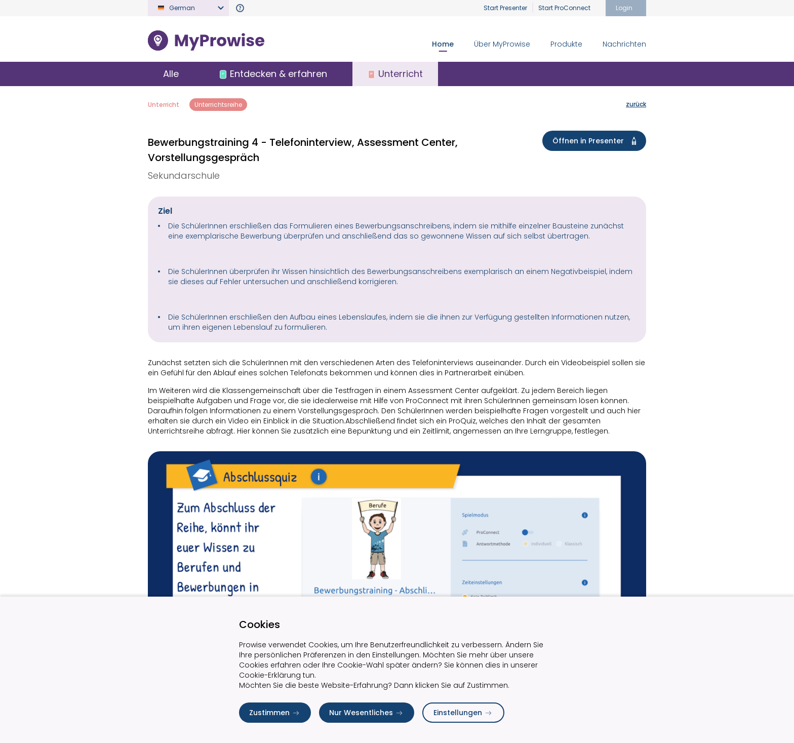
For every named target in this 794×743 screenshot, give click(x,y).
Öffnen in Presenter (596, 141)
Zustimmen (275, 713)
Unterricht (163, 104)
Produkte (566, 44)
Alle (171, 73)
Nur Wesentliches (366, 713)
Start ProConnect (564, 8)
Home (443, 44)
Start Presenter (505, 8)
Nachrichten (624, 44)
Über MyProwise (502, 44)
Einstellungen (463, 713)
